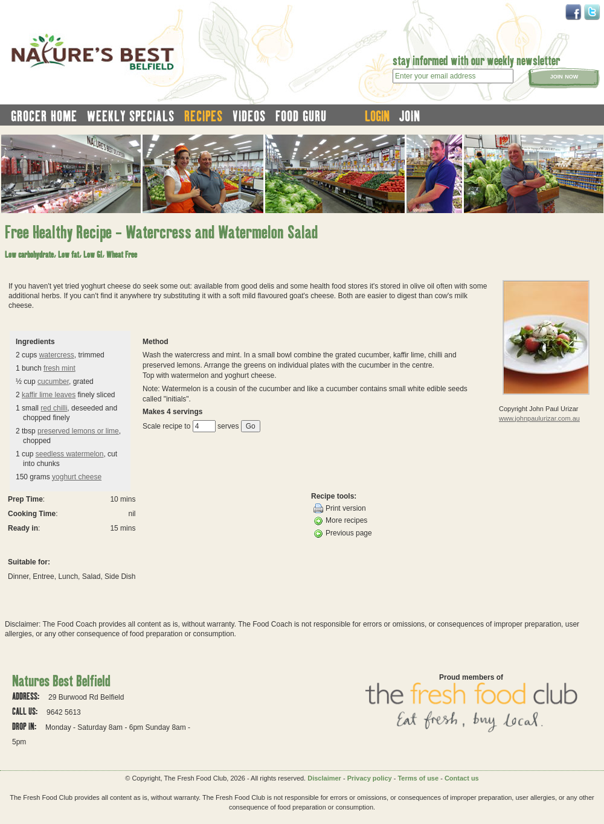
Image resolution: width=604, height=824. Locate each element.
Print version (339, 508)
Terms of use (418, 778)
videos (249, 115)
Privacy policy (369, 778)
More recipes (340, 521)
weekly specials (131, 115)
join (409, 115)
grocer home (44, 115)
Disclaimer (324, 778)
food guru (301, 115)
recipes (203, 115)
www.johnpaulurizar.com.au (539, 418)
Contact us (462, 778)
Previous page (342, 533)
